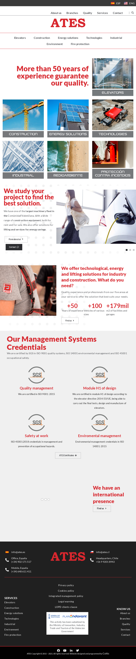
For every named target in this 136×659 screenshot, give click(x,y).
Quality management (36, 388)
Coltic (106, 653)
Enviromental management (99, 436)
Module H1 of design (99, 388)
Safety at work (36, 436)
